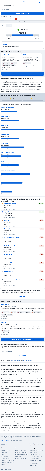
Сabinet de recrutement (20, 450)
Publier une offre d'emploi (21, 452)
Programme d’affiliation (20, 458)
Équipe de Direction (5, 458)
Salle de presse (4, 456)
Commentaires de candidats (7, 462)
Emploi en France (33, 452)
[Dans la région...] (22, 9)
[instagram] (34, 444)
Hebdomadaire (16, 25)
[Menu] (2, 2)
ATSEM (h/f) (5, 55)
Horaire (33, 25)
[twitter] (38, 444)
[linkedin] (42, 444)
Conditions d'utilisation (27, 360)
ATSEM (25, 55)
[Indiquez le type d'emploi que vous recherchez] (22, 5)
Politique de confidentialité (15, 360)
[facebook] (30, 444)
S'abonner (22, 355)
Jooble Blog (18, 456)
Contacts (3, 454)
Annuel (3, 25)
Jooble (9, 469)
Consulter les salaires (34, 458)
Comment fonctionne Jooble (7, 460)
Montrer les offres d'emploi (8, 113)
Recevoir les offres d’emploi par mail (22, 74)
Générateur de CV (34, 463)
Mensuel (9, 25)
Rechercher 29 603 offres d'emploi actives (22, 339)
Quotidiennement (26, 25)
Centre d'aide (4, 452)
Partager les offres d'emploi (21, 454)
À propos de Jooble (5, 450)
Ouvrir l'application (39, 2)
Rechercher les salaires (22, 13)
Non (33, 99)
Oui (12, 99)
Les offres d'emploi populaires (36, 450)
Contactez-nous (22, 296)
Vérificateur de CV (34, 465)
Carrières (3, 464)
